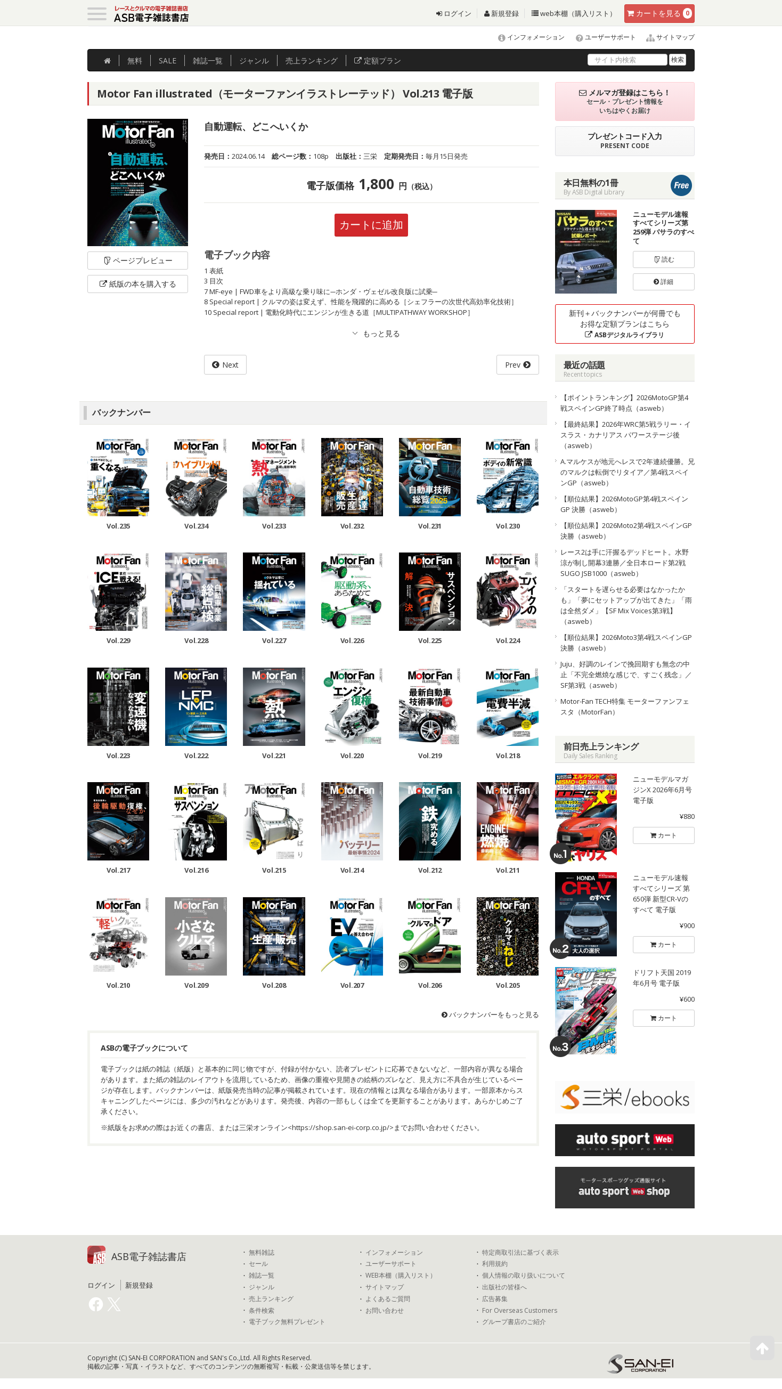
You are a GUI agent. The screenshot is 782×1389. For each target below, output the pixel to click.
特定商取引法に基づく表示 (520, 1252)
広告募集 (495, 1299)
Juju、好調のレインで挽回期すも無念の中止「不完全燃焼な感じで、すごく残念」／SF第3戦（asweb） (626, 674)
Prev (512, 365)
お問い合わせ (384, 1310)
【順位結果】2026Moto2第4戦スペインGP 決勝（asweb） (626, 531)
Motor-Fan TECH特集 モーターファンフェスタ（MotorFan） (624, 706)
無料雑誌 (261, 1252)
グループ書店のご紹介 (514, 1322)
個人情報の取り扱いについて (523, 1275)
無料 (134, 60)
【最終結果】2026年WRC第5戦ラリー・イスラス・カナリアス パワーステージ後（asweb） (625, 434)
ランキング (312, 60)
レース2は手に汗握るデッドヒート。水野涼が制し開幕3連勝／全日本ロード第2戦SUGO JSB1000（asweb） (624, 562)
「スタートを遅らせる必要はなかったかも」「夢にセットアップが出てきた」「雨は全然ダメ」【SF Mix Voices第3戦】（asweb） (626, 605)
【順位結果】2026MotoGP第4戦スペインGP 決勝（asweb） (624, 504)
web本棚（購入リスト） (574, 13)
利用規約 (495, 1264)
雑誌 (208, 60)
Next (230, 365)
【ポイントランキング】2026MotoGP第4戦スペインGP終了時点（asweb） (624, 403)
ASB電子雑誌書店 (148, 1256)
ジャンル (254, 60)
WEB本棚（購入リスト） (400, 1275)
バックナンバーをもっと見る (490, 1014)
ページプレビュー (138, 260)
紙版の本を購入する (138, 284)
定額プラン (377, 60)
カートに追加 (371, 224)
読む (663, 259)
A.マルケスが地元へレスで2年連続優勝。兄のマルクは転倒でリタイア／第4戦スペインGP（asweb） (627, 472)
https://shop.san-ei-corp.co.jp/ (340, 1127)
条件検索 (261, 1310)
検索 (677, 59)
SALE (167, 60)
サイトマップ (666, 37)
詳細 (663, 281)
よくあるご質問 (387, 1299)
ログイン (453, 13)
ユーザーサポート (601, 37)
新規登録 (501, 13)
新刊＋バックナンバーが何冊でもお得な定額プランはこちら (625, 323)
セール (258, 1264)
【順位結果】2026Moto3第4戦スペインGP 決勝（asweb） (626, 642)
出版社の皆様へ (504, 1287)
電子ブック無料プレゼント (287, 1322)
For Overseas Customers (519, 1310)
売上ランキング (271, 1299)
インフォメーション (526, 37)
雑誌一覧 (261, 1275)
